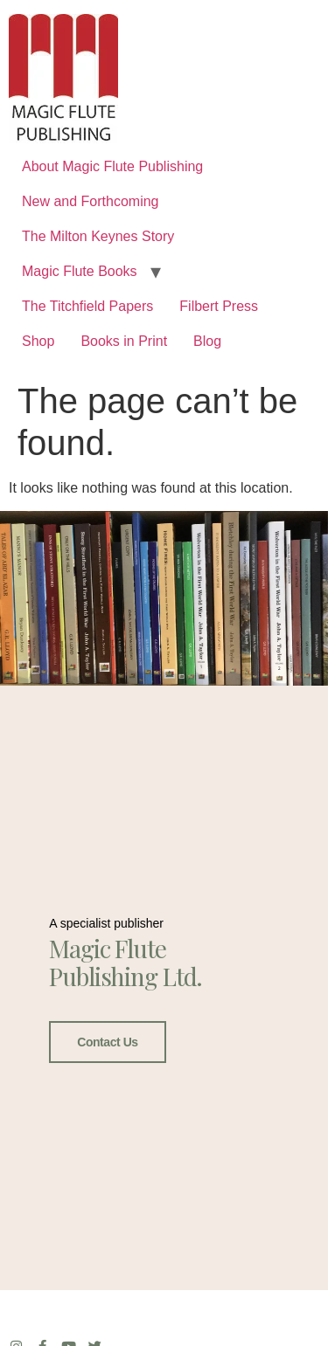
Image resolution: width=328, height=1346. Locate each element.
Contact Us (107, 1040)
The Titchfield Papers (87, 306)
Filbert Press (218, 306)
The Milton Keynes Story (98, 236)
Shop (38, 341)
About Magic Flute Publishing (112, 166)
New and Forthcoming (90, 201)
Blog (207, 341)
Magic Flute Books (79, 271)
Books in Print (123, 341)
